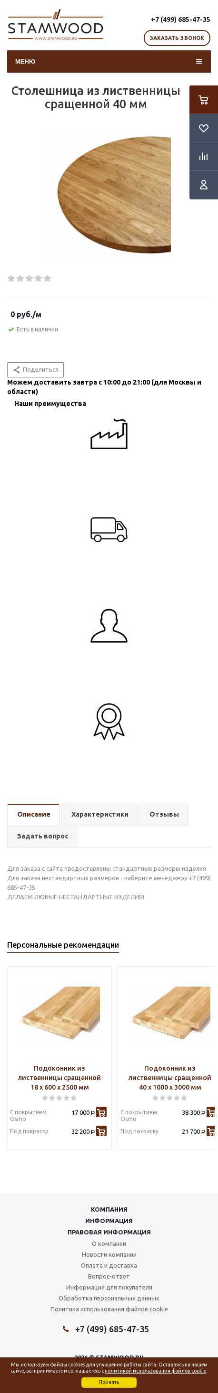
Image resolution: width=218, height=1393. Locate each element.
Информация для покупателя (109, 1287)
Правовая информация (109, 1232)
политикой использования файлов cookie (155, 1371)
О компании (109, 1243)
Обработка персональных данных (109, 1298)
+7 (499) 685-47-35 (180, 19)
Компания (109, 1209)
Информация (109, 1220)
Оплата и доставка (109, 1265)
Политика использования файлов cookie (109, 1309)
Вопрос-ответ (109, 1276)
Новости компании (109, 1254)
